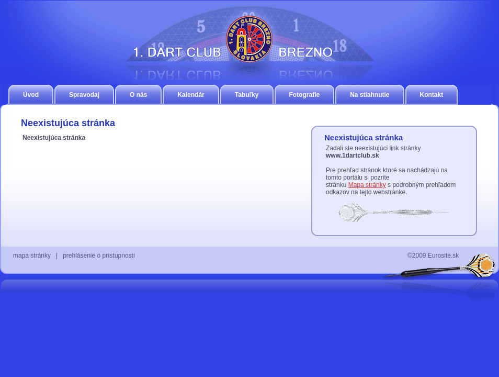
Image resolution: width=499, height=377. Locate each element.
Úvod (31, 94)
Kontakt (432, 94)
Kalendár (190, 94)
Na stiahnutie (369, 94)
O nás (138, 94)
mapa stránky (32, 255)
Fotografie (304, 94)
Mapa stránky (367, 184)
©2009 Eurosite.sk (433, 255)
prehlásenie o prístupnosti (98, 255)
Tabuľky (247, 94)
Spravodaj (84, 94)
